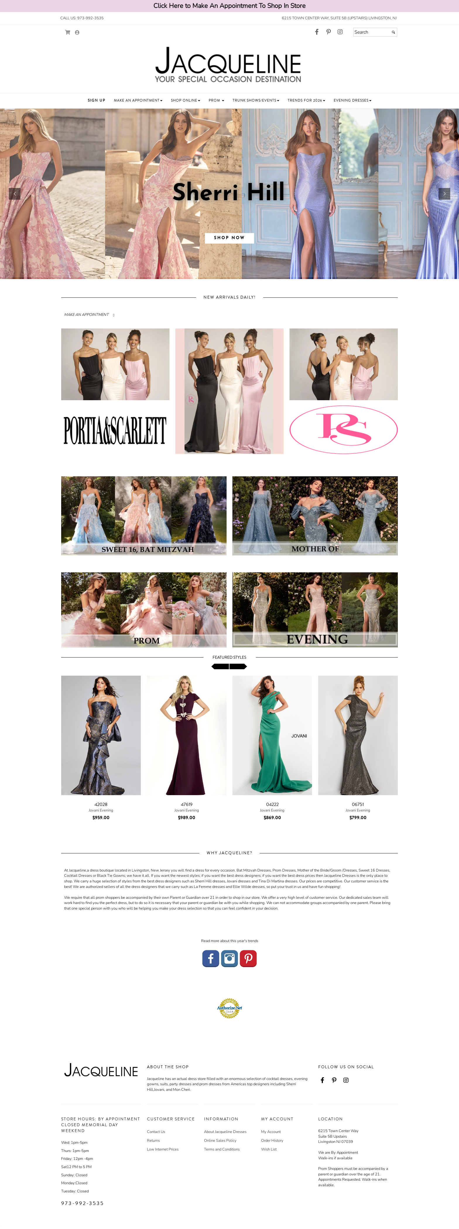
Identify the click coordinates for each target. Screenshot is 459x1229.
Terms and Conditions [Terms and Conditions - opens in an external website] (222, 1149)
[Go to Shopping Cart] (68, 32)
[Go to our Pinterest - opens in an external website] (248, 958)
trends (253, 941)
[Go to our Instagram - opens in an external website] (229, 958)
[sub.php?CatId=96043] (229, 194)
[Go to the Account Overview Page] (77, 33)
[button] (96, 100)
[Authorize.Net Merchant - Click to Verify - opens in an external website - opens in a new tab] (229, 1008)
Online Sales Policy (220, 1140)
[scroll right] (238, 666)
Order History (272, 1140)
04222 (272, 804)
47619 (187, 804)
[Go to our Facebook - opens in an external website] (210, 958)
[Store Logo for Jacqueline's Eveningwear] (229, 65)
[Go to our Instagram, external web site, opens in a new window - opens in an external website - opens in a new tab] (340, 32)
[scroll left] (220, 666)
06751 (358, 804)
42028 (101, 804)
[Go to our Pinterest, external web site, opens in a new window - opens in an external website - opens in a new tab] (328, 32)
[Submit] (393, 32)
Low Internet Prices (163, 1149)
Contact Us (156, 1131)
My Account (271, 1131)
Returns (153, 1140)
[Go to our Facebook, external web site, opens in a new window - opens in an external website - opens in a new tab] (316, 32)
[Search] (375, 32)
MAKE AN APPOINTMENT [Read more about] (86, 314)
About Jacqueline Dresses (225, 1131)
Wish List (269, 1149)
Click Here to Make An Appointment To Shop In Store (229, 5)
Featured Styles (229, 657)
